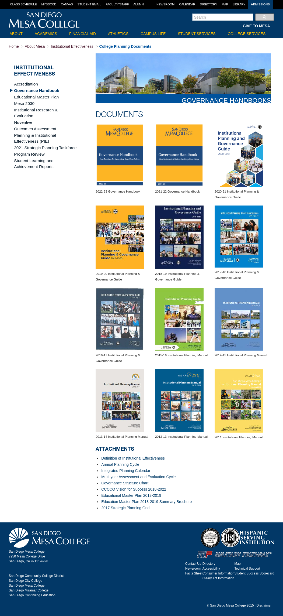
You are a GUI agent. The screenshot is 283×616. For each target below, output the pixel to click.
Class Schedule (23, 4)
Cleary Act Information (218, 578)
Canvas (67, 4)
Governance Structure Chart (124, 483)
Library (239, 4)
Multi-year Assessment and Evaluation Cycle (138, 477)
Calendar (187, 4)
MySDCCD (49, 4)
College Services (247, 34)
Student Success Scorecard (254, 573)
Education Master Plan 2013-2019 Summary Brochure (146, 501)
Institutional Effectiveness (72, 46)
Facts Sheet (193, 573)
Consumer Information (218, 573)
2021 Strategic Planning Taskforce (42, 139)
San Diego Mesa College (27, 585)
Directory (208, 4)
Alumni (139, 4)
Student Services (196, 34)
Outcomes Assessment (33, 121)
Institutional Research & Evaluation (43, 109)
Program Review (28, 145)
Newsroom (165, 4)
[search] (223, 17)
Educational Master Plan (34, 96)
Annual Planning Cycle (120, 464)
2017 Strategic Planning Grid (125, 508)
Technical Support (247, 568)
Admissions (260, 4)
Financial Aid (82, 34)
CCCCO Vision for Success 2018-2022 (133, 489)
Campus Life (153, 34)
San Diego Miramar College (28, 590)
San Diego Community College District (36, 576)
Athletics (118, 34)
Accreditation (25, 84)
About (16, 34)
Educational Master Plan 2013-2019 (131, 495)
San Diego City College (25, 581)
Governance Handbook (34, 90)
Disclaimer (263, 605)
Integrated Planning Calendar (125, 470)
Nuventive (22, 115)
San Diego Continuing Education (32, 595)
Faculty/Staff (117, 4)
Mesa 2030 (23, 102)
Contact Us (193, 564)
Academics (46, 34)
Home (14, 46)
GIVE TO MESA (256, 26)
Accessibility (211, 568)
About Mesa (35, 46)
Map (225, 4)
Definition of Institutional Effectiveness (133, 458)
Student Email (89, 4)
